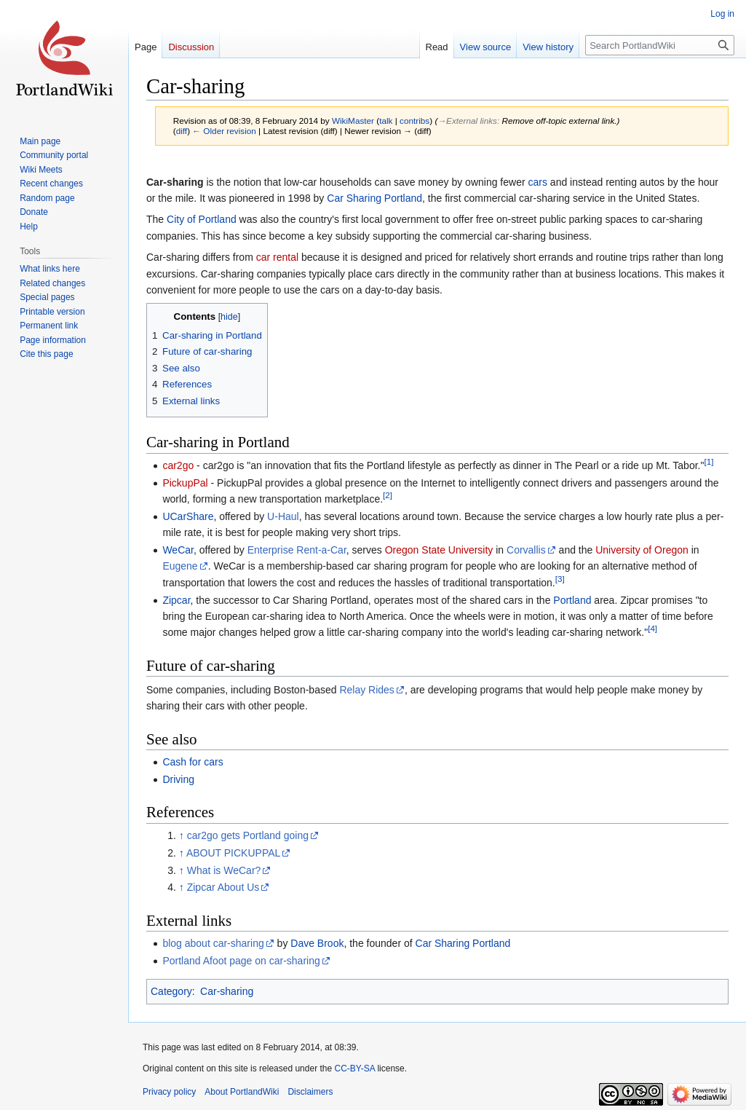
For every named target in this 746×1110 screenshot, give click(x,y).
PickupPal (184, 483)
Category (171, 991)
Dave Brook (317, 943)
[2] (387, 495)
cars (537, 182)
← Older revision (224, 130)
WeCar (178, 550)
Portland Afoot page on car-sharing (241, 961)
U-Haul (283, 516)
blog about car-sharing (212, 943)
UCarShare (187, 516)
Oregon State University (439, 550)
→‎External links (467, 120)
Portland (572, 600)
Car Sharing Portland (374, 198)
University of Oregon (642, 550)
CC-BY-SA (354, 1068)
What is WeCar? (224, 870)
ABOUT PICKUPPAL (233, 853)
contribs (414, 120)
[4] (652, 629)
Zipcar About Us (223, 887)
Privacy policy (169, 1092)
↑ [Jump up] (181, 835)
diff (181, 130)
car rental (277, 257)
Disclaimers (310, 1092)
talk (385, 120)
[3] (560, 578)
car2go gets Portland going (248, 835)
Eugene (179, 566)
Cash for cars (192, 762)
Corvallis (526, 550)
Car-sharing (226, 991)
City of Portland (202, 219)
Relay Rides (366, 690)
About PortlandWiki (242, 1092)
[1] (708, 461)
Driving (178, 779)
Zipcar (176, 600)
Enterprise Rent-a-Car (296, 550)
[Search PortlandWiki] (659, 45)
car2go (178, 465)
